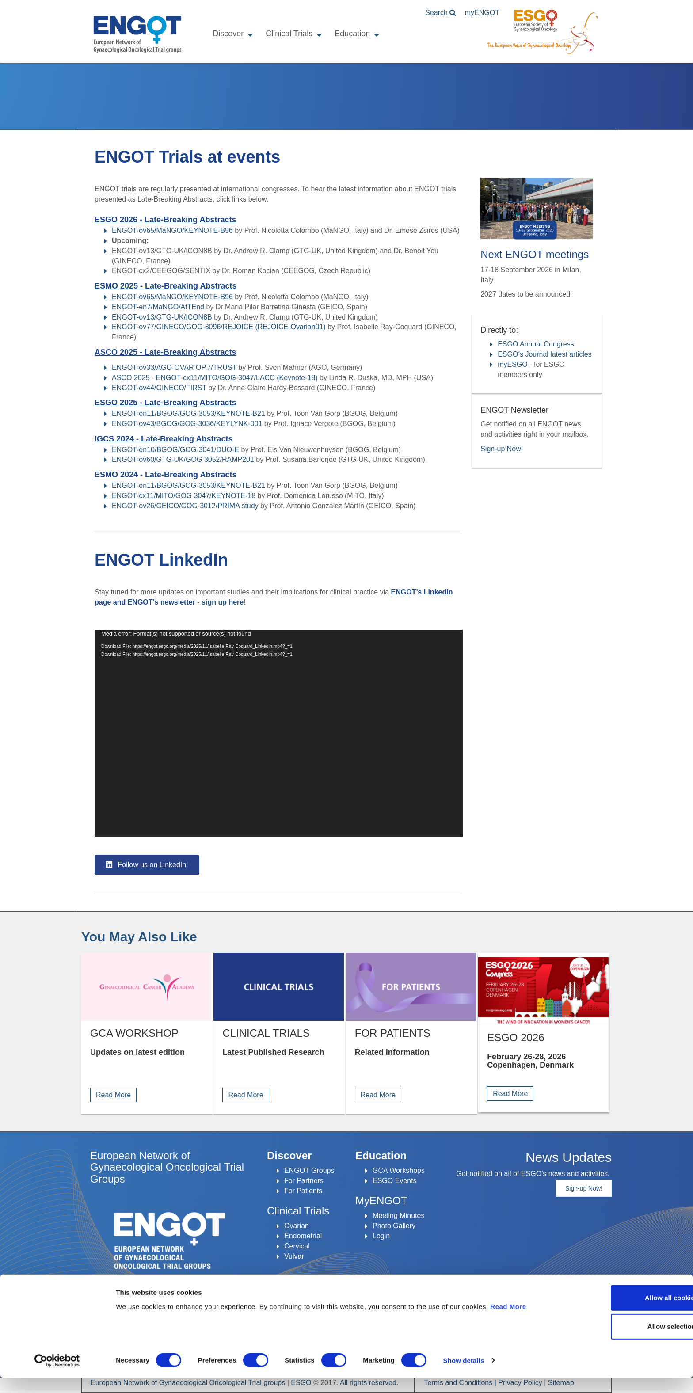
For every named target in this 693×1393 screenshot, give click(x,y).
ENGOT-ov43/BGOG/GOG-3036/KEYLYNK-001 (187, 423)
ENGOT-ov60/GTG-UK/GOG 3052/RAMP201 (183, 459)
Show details (463, 1375)
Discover (227, 33)
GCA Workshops (399, 1170)
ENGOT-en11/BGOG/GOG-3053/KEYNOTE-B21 (188, 413)
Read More (508, 1321)
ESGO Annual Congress (536, 344)
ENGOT (137, 34)
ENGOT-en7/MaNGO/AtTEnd (158, 307)
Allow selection (619, 1342)
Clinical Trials (288, 33)
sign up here (223, 602)
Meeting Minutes (398, 1215)
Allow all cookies (619, 1313)
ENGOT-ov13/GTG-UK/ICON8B (162, 317)
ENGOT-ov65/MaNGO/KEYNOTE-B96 (172, 230)
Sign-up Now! (501, 449)
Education (351, 33)
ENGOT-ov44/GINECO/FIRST (159, 388)
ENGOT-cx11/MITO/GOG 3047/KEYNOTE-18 (183, 495)
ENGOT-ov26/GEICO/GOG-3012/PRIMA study (185, 506)
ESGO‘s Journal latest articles (545, 354)
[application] (279, 733)
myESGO (513, 364)
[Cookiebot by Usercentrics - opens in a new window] (57, 1375)
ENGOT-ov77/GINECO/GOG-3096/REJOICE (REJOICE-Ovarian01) (219, 327)
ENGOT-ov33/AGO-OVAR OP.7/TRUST (174, 367)
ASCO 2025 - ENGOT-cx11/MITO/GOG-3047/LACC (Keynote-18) (215, 377)
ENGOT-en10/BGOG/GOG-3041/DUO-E (175, 449)
